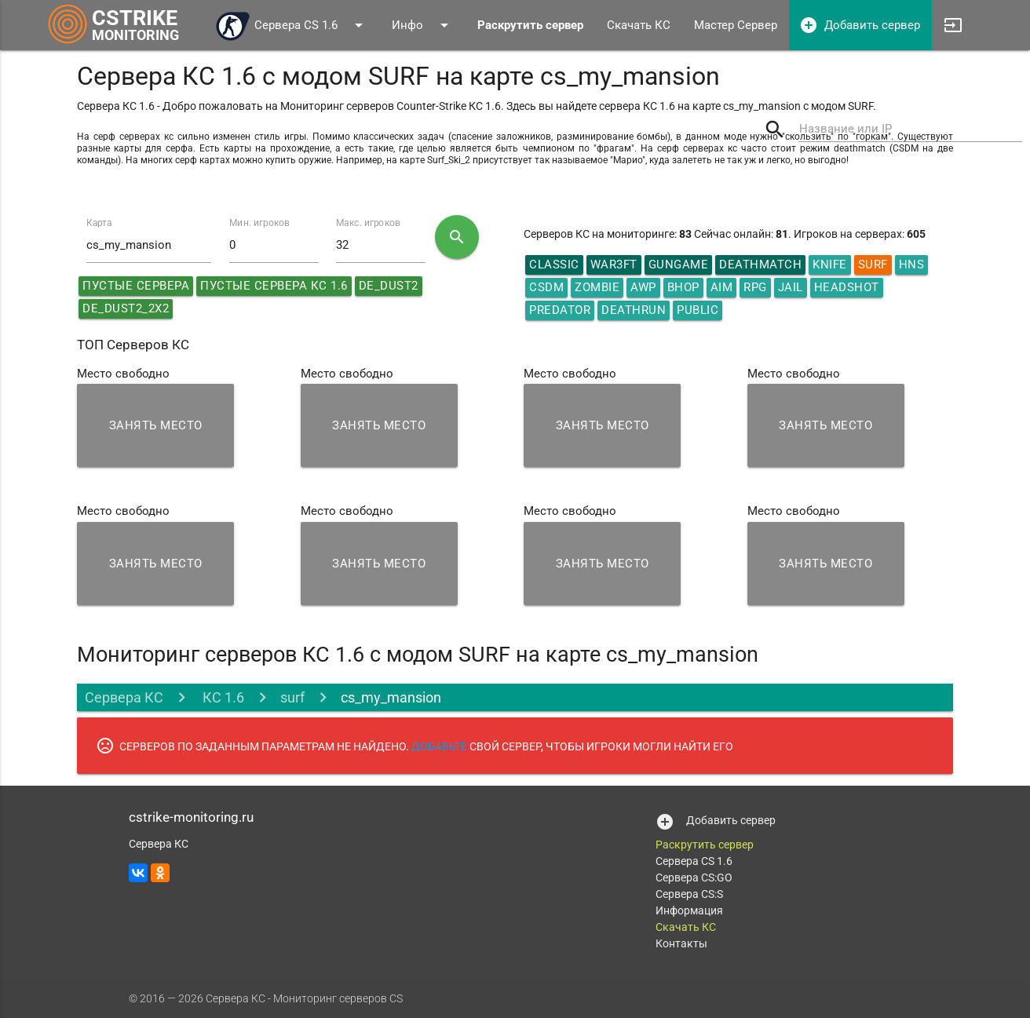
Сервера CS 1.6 (291, 25)
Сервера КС (124, 697)
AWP (643, 287)
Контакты (681, 943)
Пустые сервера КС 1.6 (274, 286)
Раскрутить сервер (705, 844)
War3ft (613, 264)
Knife (830, 264)
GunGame (678, 264)
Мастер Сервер (735, 25)
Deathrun (633, 310)
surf (292, 697)
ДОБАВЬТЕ (439, 746)
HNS (912, 264)
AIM (721, 287)
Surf (873, 264)
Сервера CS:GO (694, 877)
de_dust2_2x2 (125, 308)
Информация (689, 910)
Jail (790, 287)
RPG (755, 287)
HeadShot (846, 287)
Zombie (597, 287)
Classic (554, 264)
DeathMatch (760, 264)
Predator (559, 310)
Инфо (423, 25)
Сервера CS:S (689, 894)
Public (697, 310)
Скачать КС (638, 25)
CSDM (546, 287)
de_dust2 (388, 286)
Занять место (156, 425)
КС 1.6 (221, 697)
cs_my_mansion (391, 697)
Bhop (683, 287)
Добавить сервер (859, 25)
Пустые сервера (135, 286)
